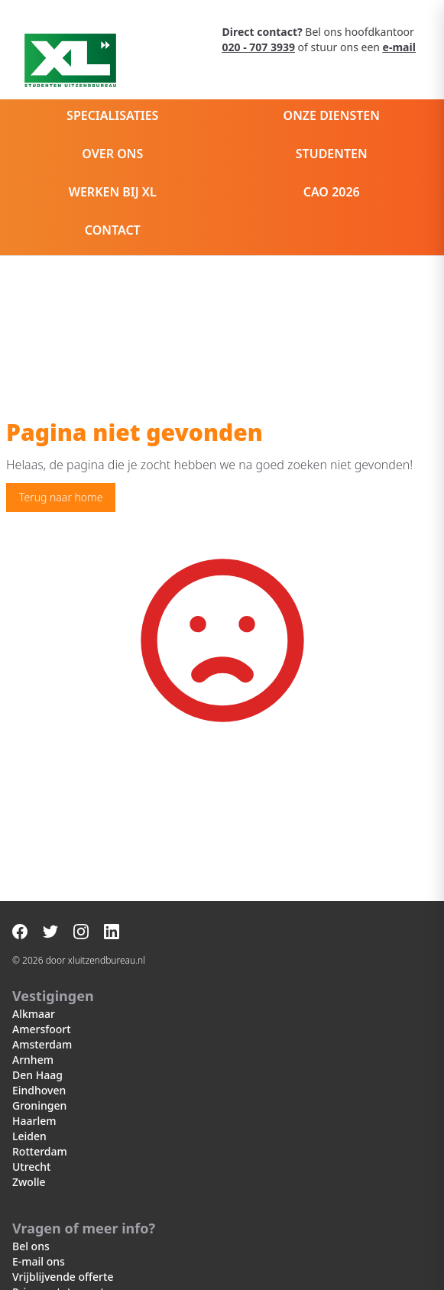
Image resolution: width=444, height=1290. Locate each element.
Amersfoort (41, 1029)
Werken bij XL (113, 191)
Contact (113, 230)
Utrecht (31, 1166)
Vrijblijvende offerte (62, 1276)
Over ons (112, 153)
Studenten (332, 153)
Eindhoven (39, 1090)
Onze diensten (332, 115)
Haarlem (34, 1120)
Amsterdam (42, 1044)
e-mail (399, 47)
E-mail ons (38, 1261)
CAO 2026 (331, 191)
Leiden (29, 1136)
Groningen (39, 1105)
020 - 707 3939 (258, 47)
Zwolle (28, 1182)
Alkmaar (33, 1013)
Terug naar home (60, 497)
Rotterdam (39, 1151)
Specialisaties (112, 115)
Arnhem (32, 1059)
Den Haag (37, 1075)
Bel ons (31, 1246)
